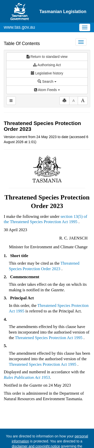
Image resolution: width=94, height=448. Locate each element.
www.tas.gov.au (19, 27)
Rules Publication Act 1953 (27, 377)
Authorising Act (47, 65)
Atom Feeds (47, 90)
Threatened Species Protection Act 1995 (43, 221)
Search (47, 81)
